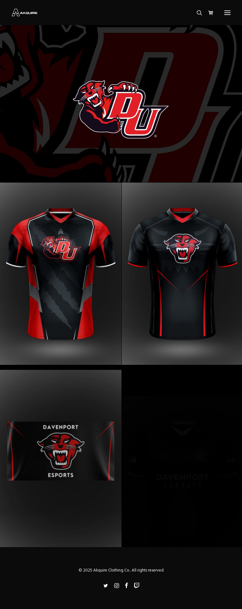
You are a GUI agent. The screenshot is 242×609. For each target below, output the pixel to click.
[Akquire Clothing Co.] (24, 13)
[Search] (196, 13)
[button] (227, 12)
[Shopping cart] (208, 13)
